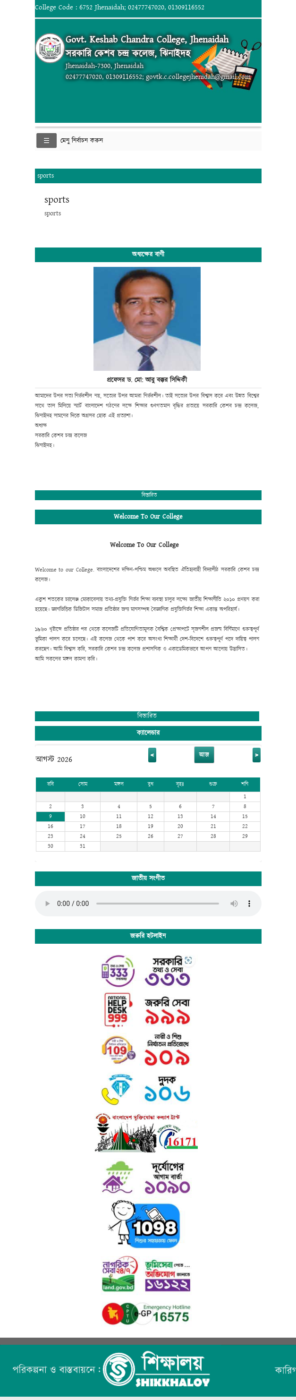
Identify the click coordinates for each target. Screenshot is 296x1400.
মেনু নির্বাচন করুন (81, 140)
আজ (204, 755)
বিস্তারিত (149, 495)
